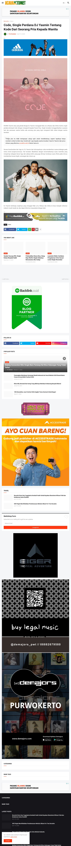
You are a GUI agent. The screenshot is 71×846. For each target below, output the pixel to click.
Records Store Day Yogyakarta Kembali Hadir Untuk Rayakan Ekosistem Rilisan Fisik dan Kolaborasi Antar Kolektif (40, 496)
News (11, 21)
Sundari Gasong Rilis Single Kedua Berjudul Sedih (12, 257)
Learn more (13, 836)
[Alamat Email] (35, 523)
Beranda (6, 21)
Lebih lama (65, 279)
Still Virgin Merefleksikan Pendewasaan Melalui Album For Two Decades (35, 504)
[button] (2, 2)
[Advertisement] (35, 271)
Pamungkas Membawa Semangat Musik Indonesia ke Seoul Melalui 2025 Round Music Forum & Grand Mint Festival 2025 (39, 376)
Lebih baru (6, 279)
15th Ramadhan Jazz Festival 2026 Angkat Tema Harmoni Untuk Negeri (35, 392)
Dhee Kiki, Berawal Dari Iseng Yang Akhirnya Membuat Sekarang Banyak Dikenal (37, 383)
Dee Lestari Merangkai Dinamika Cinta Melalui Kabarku (28, 832)
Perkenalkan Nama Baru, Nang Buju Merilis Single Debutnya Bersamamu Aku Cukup (35, 258)
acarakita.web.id (24, 143)
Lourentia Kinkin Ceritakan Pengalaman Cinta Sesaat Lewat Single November (56, 258)
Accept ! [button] (8, 840)
